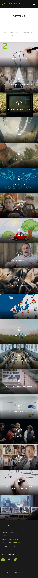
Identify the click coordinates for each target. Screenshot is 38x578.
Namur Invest (19, 260)
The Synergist (19, 185)
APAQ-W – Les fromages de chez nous (19, 84)
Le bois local (19, 159)
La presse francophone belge (19, 386)
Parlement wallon (19, 361)
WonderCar (19, 235)
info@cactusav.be (18, 542)
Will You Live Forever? (19, 336)
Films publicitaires (17, 35)
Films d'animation (27, 32)
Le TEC (19, 210)
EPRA (19, 134)
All (5, 32)
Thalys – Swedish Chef (19, 285)
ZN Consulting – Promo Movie (19, 109)
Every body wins (19, 436)
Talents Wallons (19, 512)
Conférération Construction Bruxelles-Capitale (19, 487)
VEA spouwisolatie (19, 59)
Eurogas (19, 310)
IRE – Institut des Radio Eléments (19, 411)
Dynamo (19, 461)
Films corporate (13, 32)
